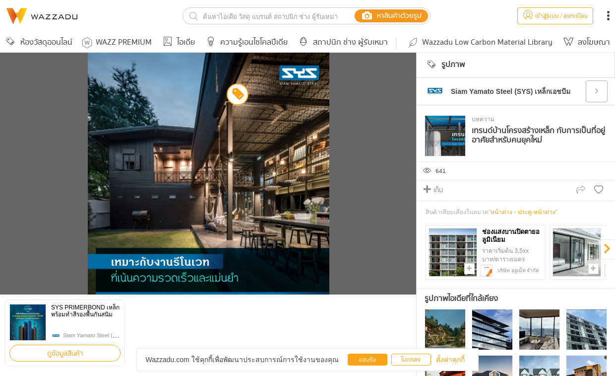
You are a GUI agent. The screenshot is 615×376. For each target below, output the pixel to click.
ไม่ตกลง (411, 360)
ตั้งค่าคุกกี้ (450, 360)
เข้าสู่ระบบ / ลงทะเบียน (555, 16)
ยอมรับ (367, 360)
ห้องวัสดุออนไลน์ (37, 42)
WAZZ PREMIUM (117, 42)
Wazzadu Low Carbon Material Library (480, 42)
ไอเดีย (177, 42)
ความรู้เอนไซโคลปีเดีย (245, 42)
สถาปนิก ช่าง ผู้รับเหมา (342, 42)
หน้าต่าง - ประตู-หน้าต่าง (523, 212)
